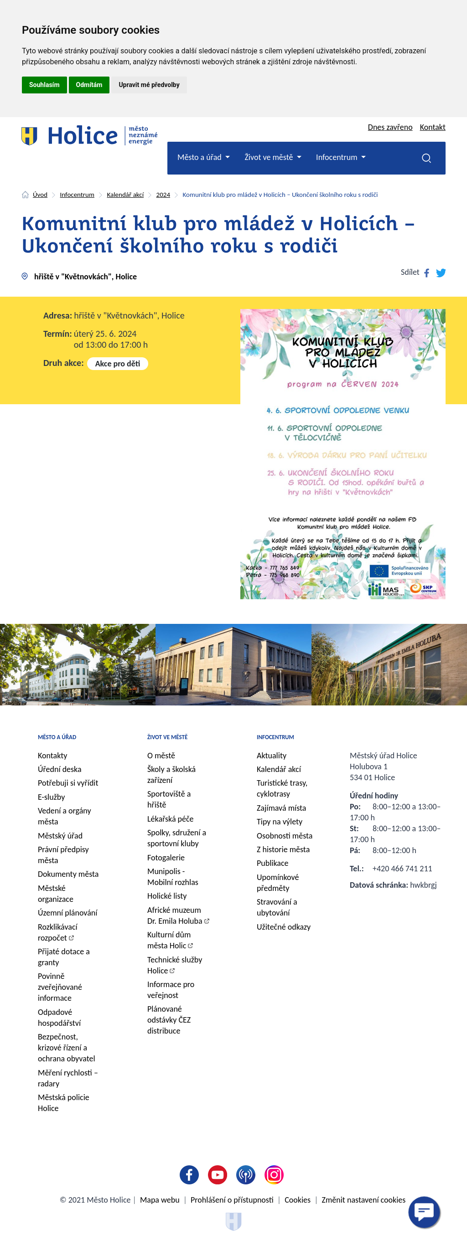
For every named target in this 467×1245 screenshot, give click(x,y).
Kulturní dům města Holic (169, 940)
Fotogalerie (166, 858)
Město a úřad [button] (200, 157)
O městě (161, 756)
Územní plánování (67, 913)
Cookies (298, 1200)
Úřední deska (60, 769)
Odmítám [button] (89, 84)
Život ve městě (167, 737)
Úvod (40, 194)
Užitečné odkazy (284, 927)
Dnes (390, 127)
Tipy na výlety (279, 822)
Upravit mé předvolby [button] (149, 84)
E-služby (51, 797)
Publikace (273, 863)
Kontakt (433, 127)
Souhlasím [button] (44, 84)
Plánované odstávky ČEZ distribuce (169, 1020)
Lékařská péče (170, 819)
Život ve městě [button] (269, 157)
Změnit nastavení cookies (364, 1200)
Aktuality (271, 756)
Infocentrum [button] (337, 157)
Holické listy (167, 896)
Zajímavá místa (281, 808)
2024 (163, 194)
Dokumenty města (68, 874)
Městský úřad (60, 836)
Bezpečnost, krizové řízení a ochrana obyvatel (66, 1048)
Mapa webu (160, 1200)
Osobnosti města (284, 836)
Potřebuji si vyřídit (68, 783)
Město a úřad (57, 737)
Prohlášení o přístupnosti (232, 1200)
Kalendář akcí (125, 194)
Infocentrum (77, 194)
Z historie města (283, 849)
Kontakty (52, 756)
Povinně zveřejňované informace (60, 987)
